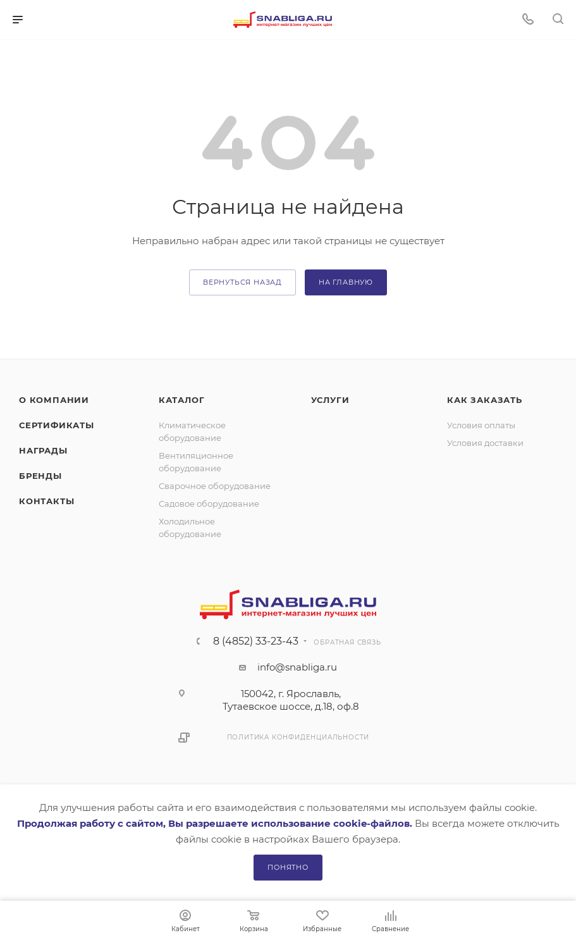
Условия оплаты (481, 425)
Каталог (182, 400)
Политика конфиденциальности (298, 737)
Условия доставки (485, 443)
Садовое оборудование (209, 503)
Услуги (330, 400)
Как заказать (484, 400)
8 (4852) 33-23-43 (255, 641)
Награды (43, 450)
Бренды (40, 476)
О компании (54, 400)
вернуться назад (242, 282)
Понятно (288, 867)
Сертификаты (56, 425)
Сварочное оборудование (215, 486)
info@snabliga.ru (297, 667)
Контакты (46, 501)
